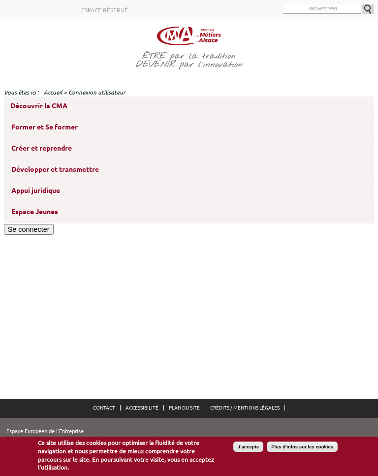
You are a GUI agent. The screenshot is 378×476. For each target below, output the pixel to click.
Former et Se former (44, 127)
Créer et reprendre (41, 148)
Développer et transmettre (55, 169)
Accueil (53, 92)
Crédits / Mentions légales (245, 408)
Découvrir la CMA (38, 106)
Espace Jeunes (34, 212)
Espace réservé (104, 10)
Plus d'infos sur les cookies (302, 448)
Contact (104, 408)
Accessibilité (142, 408)
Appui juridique (35, 190)
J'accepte (248, 448)
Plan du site (184, 408)
